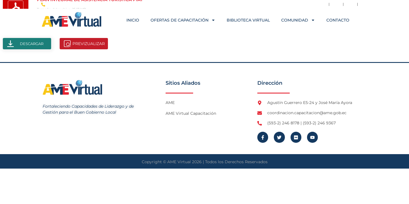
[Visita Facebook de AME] (322, 4)
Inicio (132, 20)
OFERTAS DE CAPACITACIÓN (183, 20)
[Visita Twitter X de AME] (336, 4)
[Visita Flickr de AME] (350, 4)
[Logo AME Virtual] (71, 19)
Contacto (337, 20)
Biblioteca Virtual (248, 20)
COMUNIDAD (298, 20)
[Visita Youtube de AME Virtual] (364, 4)
